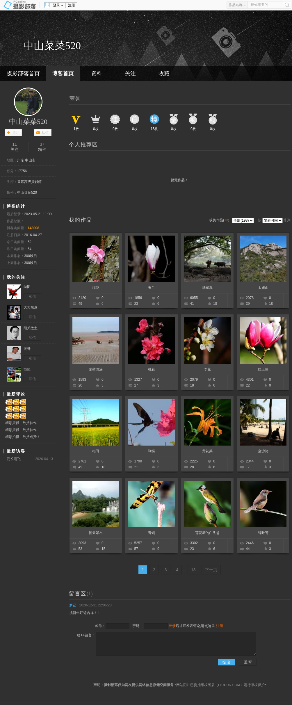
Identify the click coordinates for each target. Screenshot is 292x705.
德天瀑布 (96, 533)
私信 (45, 133)
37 (42, 144)
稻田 (95, 451)
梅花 (95, 288)
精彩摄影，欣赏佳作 (21, 423)
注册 (71, 5)
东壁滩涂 (96, 369)
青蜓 (151, 533)
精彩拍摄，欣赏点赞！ (22, 437)
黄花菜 (207, 451)
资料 (96, 73)
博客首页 (63, 73)
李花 (207, 369)
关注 (130, 73)
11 (14, 144)
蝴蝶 (151, 451)
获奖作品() (219, 220)
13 (193, 569)
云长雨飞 (14, 459)
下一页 (211, 569)
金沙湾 (263, 451)
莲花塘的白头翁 (207, 533)
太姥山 (263, 288)
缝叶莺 (263, 533)
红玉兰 (263, 369)
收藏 (164, 73)
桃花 (151, 369)
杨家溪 (207, 288)
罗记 (72, 605)
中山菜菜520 (28, 121)
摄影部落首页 (23, 73)
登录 (56, 5)
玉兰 (151, 288)
